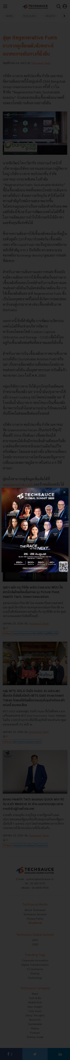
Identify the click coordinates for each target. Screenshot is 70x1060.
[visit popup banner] (35, 530)
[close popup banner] (64, 492)
